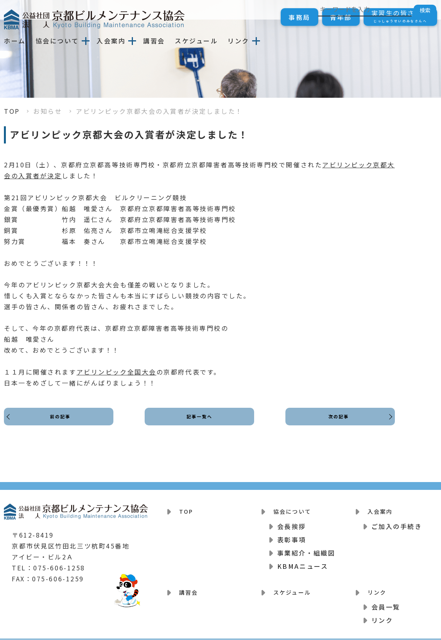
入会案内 (111, 40)
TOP (12, 111)
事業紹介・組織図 (306, 547)
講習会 (154, 40)
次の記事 (336, 423)
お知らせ (47, 111)
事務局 (299, 17)
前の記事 (62, 423)
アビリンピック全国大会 (116, 371)
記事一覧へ (200, 423)
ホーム (15, 40)
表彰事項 (291, 534)
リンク (238, 40)
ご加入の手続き (396, 521)
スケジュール (196, 40)
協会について (57, 40)
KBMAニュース (302, 561)
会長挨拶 (291, 521)
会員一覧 (385, 597)
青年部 (341, 17)
